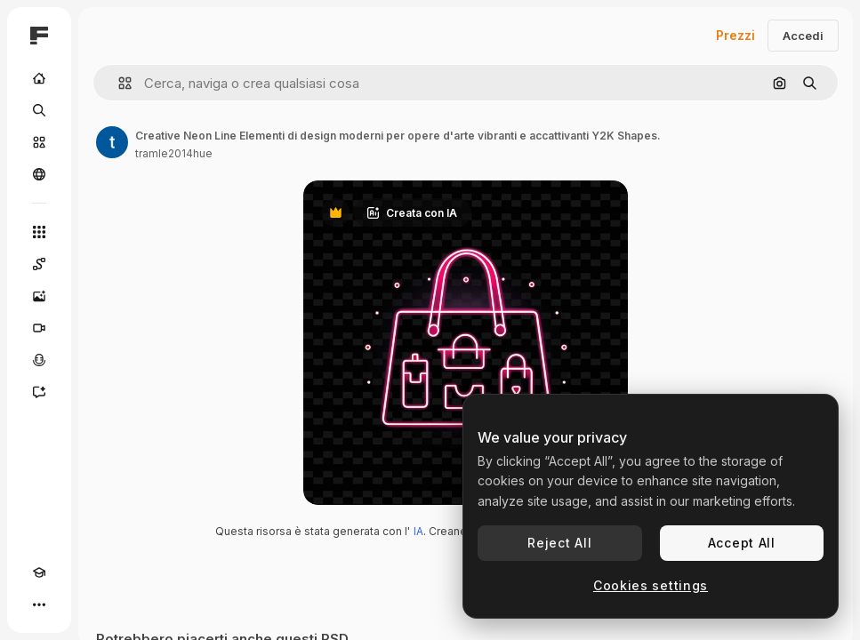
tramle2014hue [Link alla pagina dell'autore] (174, 153)
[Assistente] (39, 392)
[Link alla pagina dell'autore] (112, 142)
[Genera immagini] (39, 296)
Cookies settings (650, 585)
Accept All (742, 542)
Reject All (559, 542)
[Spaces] (39, 264)
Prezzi (735, 35)
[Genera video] (39, 328)
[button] (117, 83)
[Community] (39, 174)
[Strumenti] (39, 232)
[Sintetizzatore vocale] (39, 360)
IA (418, 531)
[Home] (39, 78)
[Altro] (39, 604)
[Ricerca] (39, 110)
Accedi (803, 35)
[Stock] (39, 142)
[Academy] (39, 572)
